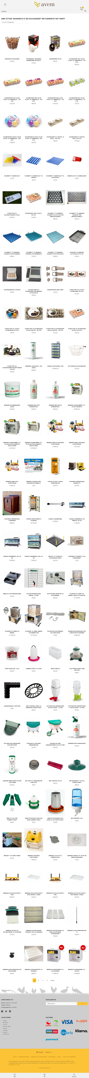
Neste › (53, 983)
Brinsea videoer (7, 1029)
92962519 (8, 1007)
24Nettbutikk (47, 1070)
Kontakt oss (6, 1036)
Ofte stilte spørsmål (69, 1059)
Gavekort (5, 1033)
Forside (5, 1023)
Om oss (5, 1027)
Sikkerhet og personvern (39, 1059)
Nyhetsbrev (52, 1059)
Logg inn (5, 1034)
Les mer (68, 1066)
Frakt (15, 1059)
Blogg (59, 1059)
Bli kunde (5, 1025)
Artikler (5, 1031)
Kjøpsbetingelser (24, 1059)
